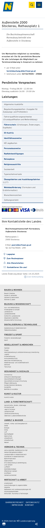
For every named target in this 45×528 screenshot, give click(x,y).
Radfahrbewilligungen (14, 154)
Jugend (6, 354)
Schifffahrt (7, 473)
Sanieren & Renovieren (11, 297)
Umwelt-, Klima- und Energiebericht (15, 423)
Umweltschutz (8, 440)
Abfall (6, 426)
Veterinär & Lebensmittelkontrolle (15, 416)
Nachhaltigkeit (8, 434)
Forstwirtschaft (9, 407)
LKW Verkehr (8, 465)
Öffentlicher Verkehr (10, 471)
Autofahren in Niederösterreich (14, 456)
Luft (5, 432)
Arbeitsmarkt (8, 483)
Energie (6, 428)
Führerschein (10, 125)
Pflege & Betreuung (10, 383)
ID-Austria (9, 133)
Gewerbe (7, 487)
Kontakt (29, 505)
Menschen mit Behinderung (13, 360)
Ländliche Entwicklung (11, 413)
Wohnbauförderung (12, 187)
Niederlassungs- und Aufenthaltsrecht (16, 362)
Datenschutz (32, 502)
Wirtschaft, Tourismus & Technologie (16, 493)
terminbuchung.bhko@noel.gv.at (21, 71)
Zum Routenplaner (15, 258)
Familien (6, 348)
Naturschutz (8, 436)
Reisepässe (9, 159)
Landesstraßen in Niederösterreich (15, 454)
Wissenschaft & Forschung (12, 320)
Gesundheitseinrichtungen (12, 379)
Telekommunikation (10, 330)
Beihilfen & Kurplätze (11, 389)
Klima (6, 430)
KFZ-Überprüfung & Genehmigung (15, 463)
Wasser (6, 442)
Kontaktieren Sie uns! (17, 267)
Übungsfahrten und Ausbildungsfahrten (22, 179)
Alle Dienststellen (15, 263)
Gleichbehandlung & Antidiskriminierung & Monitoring (21, 352)
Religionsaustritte (12, 164)
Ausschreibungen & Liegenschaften (15, 485)
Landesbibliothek (9, 314)
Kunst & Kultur (9, 397)
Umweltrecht (8, 438)
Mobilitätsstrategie (10, 469)
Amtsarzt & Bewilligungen (12, 377)
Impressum (17, 505)
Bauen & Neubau (9, 293)
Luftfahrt (7, 467)
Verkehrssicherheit (10, 475)
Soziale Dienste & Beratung (13, 385)
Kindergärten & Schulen (12, 309)
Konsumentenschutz (11, 358)
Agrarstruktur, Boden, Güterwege (15, 405)
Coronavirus (8, 375)
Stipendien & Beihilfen (11, 318)
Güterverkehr (8, 461)
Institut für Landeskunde (12, 316)
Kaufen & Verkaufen (10, 295)
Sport (6, 340)
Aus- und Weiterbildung (11, 307)
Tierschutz (7, 367)
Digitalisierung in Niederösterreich (15, 328)
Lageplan (11, 254)
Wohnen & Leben (9, 299)
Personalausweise (12, 148)
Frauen (6, 350)
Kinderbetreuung (9, 356)
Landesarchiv (8, 312)
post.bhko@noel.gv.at (21, 245)
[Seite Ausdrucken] (4, 525)
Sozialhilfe (7, 387)
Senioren (7, 365)
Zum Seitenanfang (33, 277)
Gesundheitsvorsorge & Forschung (15, 381)
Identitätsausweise (13, 138)
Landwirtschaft (9, 411)
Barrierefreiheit (15, 502)
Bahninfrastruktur (10, 458)
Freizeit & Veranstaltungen (12, 338)
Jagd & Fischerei (9, 409)
